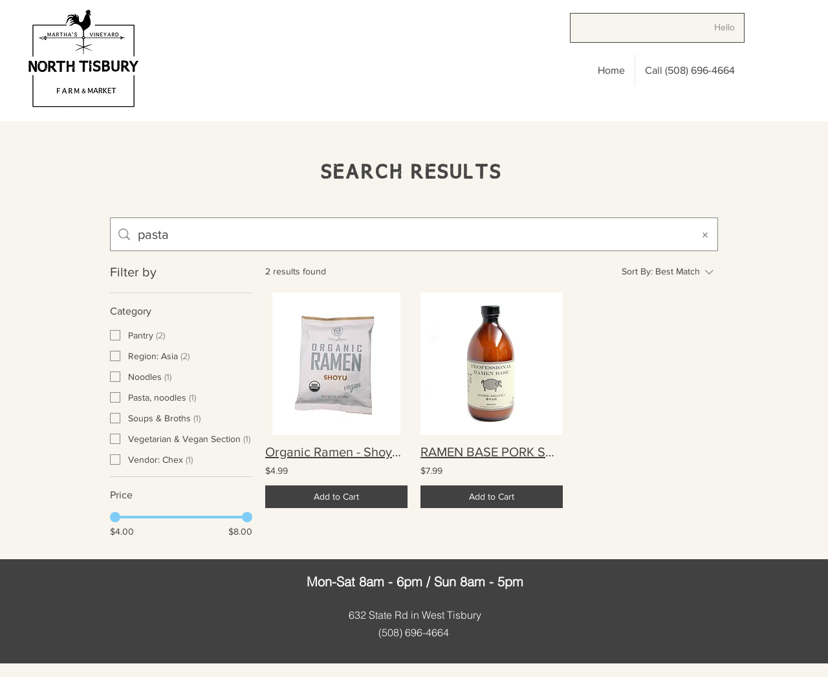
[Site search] (411, 234)
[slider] (115, 517)
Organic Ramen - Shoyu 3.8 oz (336, 452)
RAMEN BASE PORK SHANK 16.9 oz (491, 452)
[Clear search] (705, 234)
